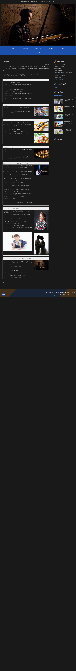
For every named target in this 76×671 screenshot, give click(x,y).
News (68, 292)
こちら (59, 79)
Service (64, 292)
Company (51, 292)
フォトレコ (56, 87)
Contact (73, 292)
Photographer (58, 292)
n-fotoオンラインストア (59, 95)
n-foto (46, 292)
